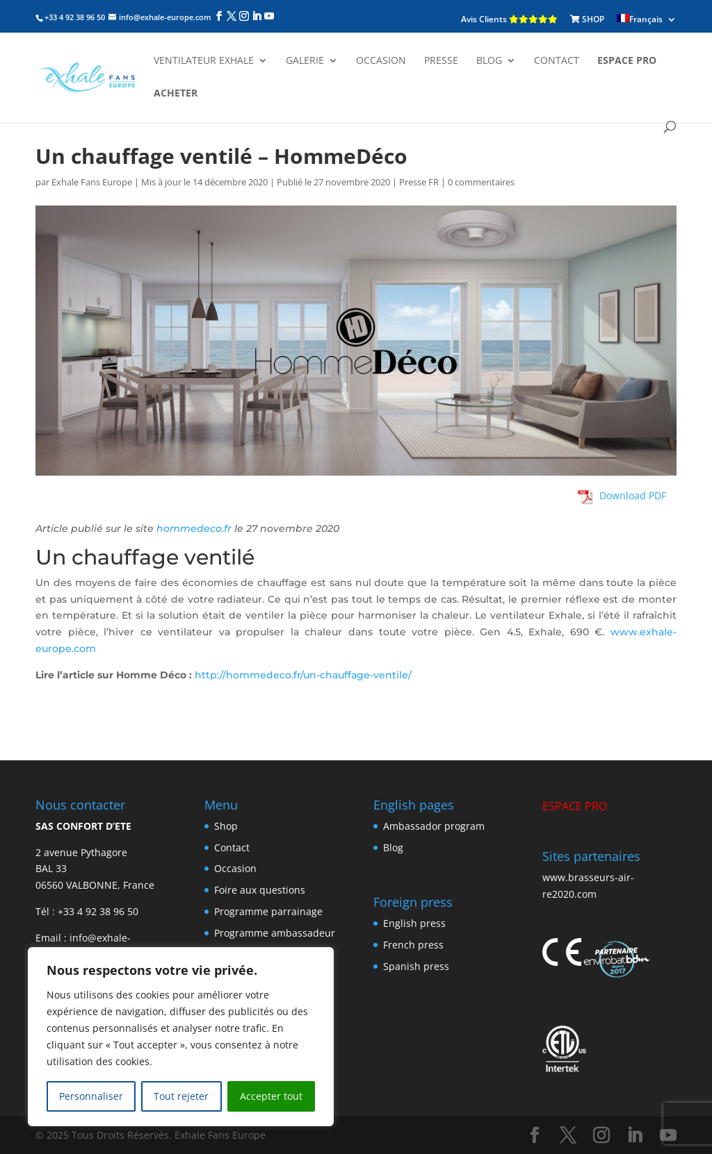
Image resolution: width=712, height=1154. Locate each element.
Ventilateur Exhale (204, 61)
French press (413, 944)
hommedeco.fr (194, 528)
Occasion (381, 61)
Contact (556, 61)
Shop (226, 826)
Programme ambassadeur (274, 932)
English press (414, 923)
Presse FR (419, 182)
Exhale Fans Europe (91, 182)
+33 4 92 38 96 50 (98, 911)
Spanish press (416, 966)
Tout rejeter (181, 1096)
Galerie (305, 61)
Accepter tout (271, 1096)
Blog (489, 61)
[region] (181, 1036)
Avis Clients (509, 19)
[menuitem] (647, 19)
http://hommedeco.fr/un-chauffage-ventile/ (303, 675)
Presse (441, 61)
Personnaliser (91, 1096)
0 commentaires (481, 182)
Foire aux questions (259, 889)
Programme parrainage (268, 911)
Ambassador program (434, 826)
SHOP (587, 19)
